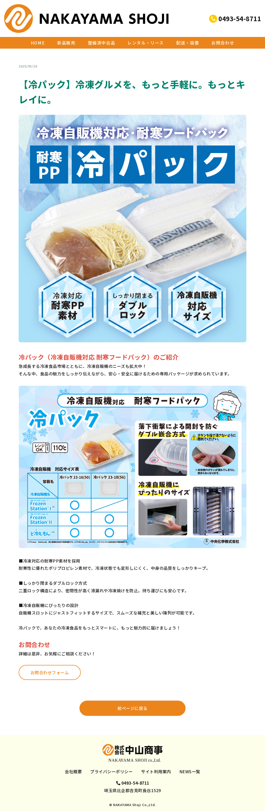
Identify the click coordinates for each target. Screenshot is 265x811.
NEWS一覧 (39, 42)
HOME (38, 28)
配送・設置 (187, 28)
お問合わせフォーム (50, 672)
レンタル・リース (146, 28)
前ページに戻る (132, 708)
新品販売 (66, 28)
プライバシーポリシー (111, 771)
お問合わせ (222, 28)
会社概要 (73, 771)
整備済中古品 (101, 28)
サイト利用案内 (156, 771)
